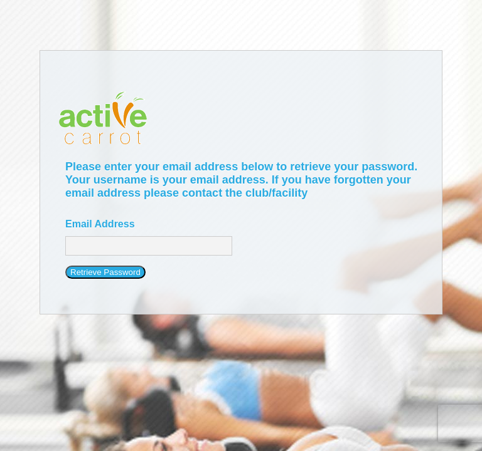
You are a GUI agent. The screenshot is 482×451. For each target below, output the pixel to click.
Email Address (100, 224)
